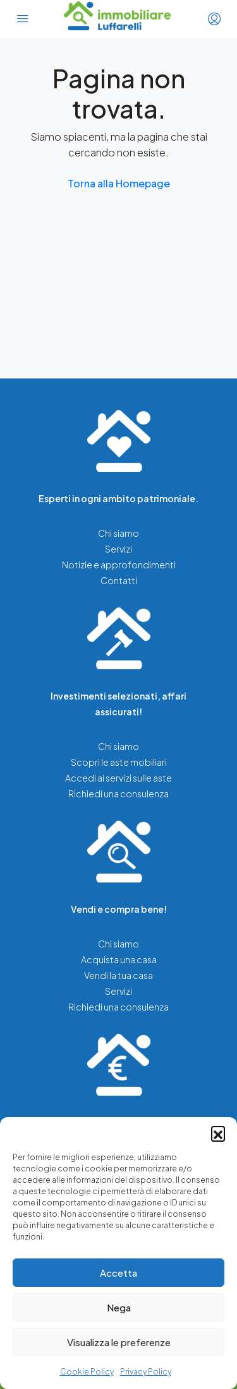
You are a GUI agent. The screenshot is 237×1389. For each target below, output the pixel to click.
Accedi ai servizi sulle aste (118, 777)
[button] (218, 1133)
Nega (119, 1307)
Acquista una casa (119, 959)
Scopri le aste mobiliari (119, 762)
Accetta (118, 1273)
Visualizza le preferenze (119, 1342)
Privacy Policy (145, 1371)
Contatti (118, 580)
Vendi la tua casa (118, 975)
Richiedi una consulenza (118, 793)
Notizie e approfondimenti (119, 564)
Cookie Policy (87, 1371)
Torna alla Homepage (119, 183)
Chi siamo (118, 533)
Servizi (118, 548)
